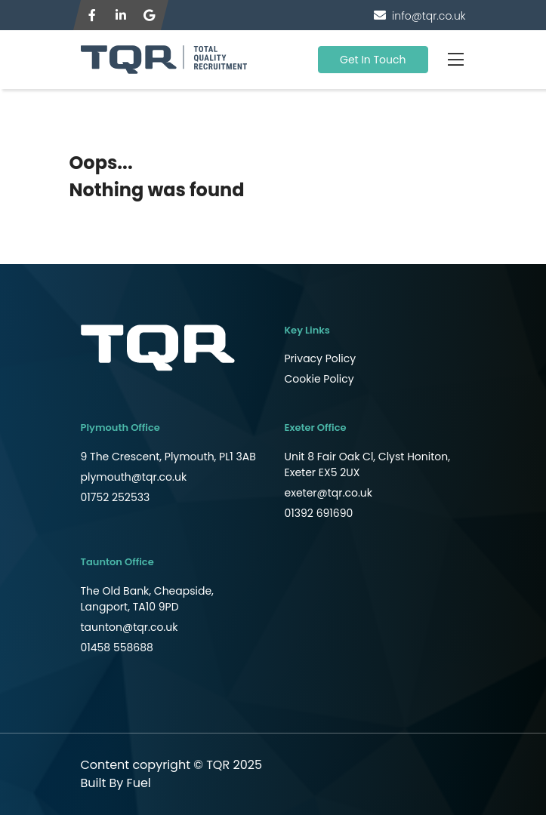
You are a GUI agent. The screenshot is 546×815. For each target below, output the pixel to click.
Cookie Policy (319, 378)
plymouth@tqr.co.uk (134, 476)
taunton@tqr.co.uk (129, 627)
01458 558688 (117, 647)
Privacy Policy (320, 358)
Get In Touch (373, 59)
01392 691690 (319, 513)
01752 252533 (115, 497)
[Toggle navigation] (456, 59)
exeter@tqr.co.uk (329, 492)
